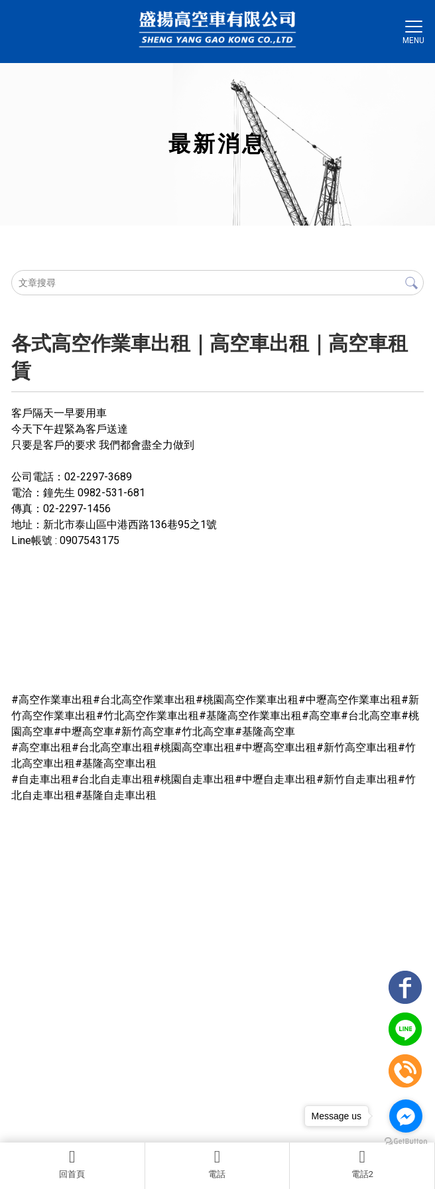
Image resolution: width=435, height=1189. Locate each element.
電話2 (362, 1164)
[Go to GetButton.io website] (406, 1141)
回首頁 (72, 1164)
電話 (217, 1164)
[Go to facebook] (405, 1116)
